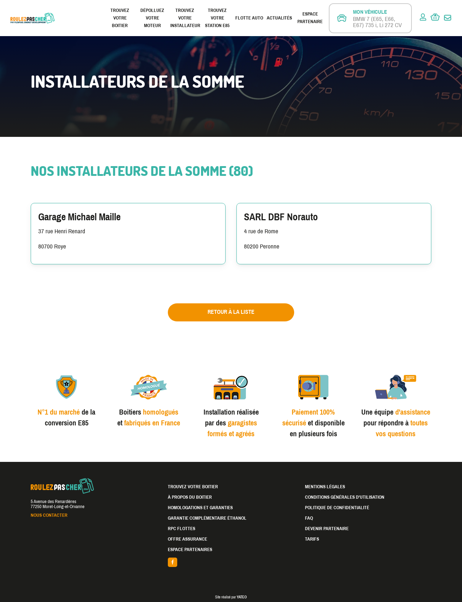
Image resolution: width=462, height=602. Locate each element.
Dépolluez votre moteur (152, 18)
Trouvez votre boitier (119, 18)
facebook (231, 562)
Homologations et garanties (200, 507)
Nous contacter (49, 515)
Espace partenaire (310, 18)
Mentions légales (325, 486)
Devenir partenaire (327, 528)
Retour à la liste (231, 312)
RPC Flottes (181, 528)
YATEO (242, 597)
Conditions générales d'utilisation (344, 497)
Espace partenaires (190, 549)
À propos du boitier (190, 497)
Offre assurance (187, 539)
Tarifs (312, 539)
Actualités (279, 18)
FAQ (309, 518)
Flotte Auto (249, 18)
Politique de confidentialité (337, 507)
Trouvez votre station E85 (217, 18)
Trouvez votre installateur (184, 18)
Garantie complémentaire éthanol (207, 518)
